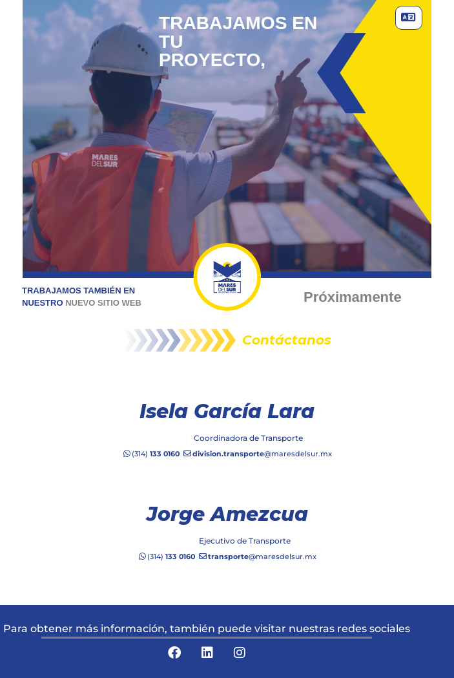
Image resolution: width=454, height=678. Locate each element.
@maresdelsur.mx (257, 453)
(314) (151, 453)
